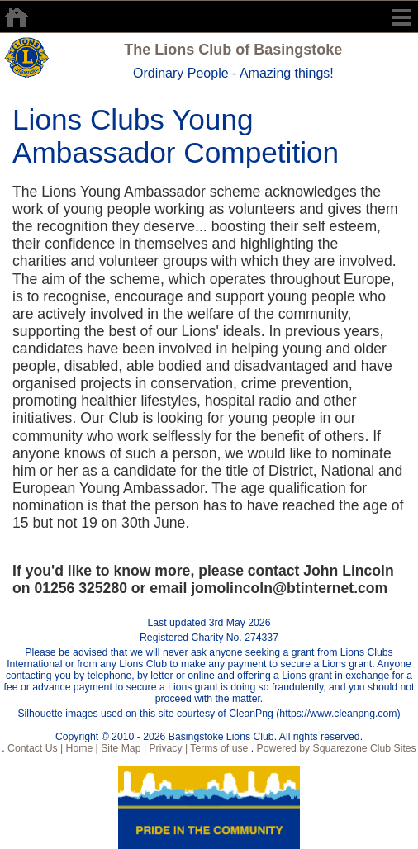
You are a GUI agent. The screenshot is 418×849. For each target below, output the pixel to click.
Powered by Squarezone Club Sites (336, 748)
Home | (80, 748)
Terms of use (218, 748)
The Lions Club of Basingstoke (233, 49)
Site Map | (122, 748)
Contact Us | (34, 748)
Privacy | (167, 748)
